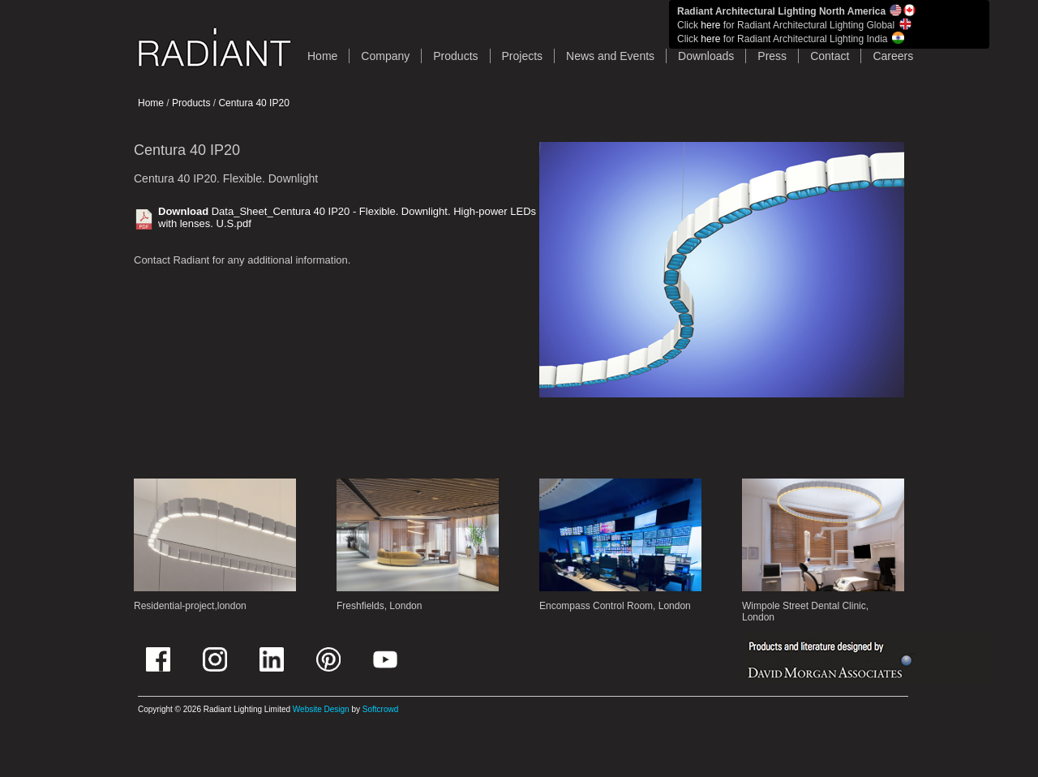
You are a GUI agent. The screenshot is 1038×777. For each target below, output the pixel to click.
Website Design (321, 709)
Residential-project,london (190, 606)
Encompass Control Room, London (615, 606)
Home (151, 103)
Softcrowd (380, 709)
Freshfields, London (379, 606)
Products (455, 55)
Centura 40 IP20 (253, 103)
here (710, 25)
